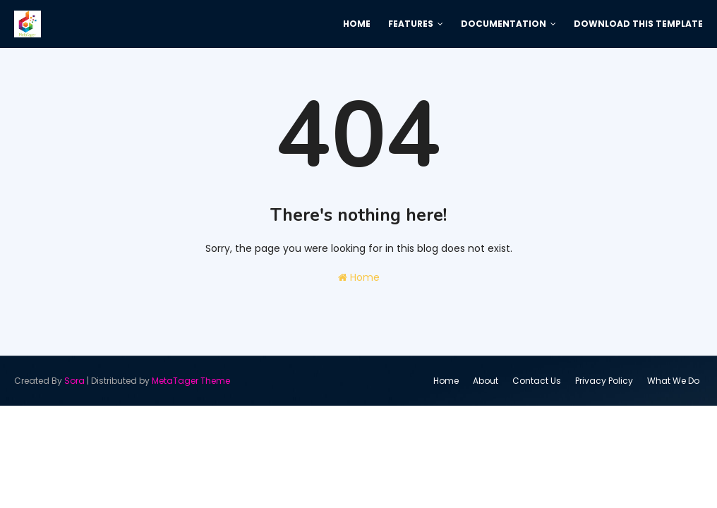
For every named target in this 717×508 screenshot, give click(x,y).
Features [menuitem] (410, 24)
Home (359, 277)
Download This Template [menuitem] (638, 24)
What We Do (673, 381)
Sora (74, 381)
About (485, 381)
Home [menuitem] (356, 24)
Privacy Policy (604, 381)
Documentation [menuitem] (503, 24)
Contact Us (536, 381)
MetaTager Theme (191, 381)
